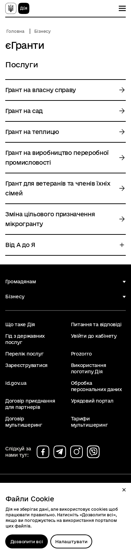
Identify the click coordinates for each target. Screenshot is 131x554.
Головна (15, 31)
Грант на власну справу (40, 90)
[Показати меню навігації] (122, 8)
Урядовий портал (92, 401)
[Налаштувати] (71, 541)
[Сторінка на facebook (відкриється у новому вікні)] (43, 452)
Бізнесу (42, 31)
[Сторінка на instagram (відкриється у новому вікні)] (76, 452)
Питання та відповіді (96, 324)
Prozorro (81, 354)
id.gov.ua (16, 383)
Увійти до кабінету (94, 336)
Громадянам (20, 281)
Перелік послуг (24, 354)
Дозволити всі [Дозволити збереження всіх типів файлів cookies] (26, 541)
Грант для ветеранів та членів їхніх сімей (57, 188)
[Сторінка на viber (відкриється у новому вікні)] (93, 452)
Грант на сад (24, 110)
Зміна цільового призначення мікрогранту (50, 219)
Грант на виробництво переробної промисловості (57, 157)
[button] (124, 490)
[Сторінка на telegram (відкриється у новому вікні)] (59, 452)
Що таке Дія (20, 324)
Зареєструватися (26, 365)
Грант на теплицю (32, 131)
